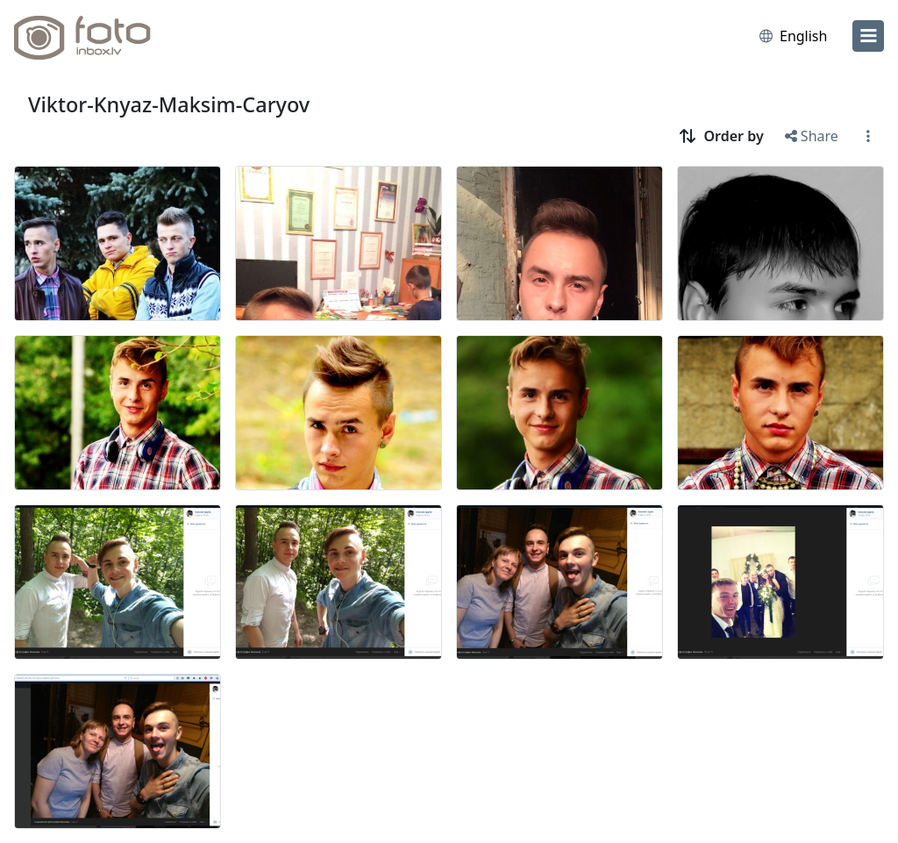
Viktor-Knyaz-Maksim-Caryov (169, 104)
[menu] (868, 36)
